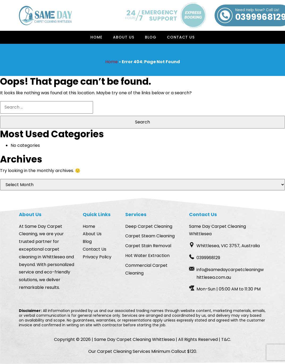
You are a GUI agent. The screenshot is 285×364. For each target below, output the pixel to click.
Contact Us (181, 37)
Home (96, 37)
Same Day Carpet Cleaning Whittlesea (134, 339)
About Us (123, 37)
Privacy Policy (97, 257)
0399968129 (208, 258)
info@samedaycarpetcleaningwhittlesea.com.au (230, 273)
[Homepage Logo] (45, 16)
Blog (150, 37)
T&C (225, 339)
